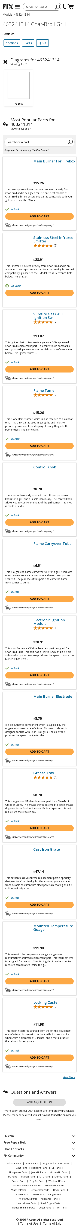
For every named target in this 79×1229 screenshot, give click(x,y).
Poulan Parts (19, 1181)
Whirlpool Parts (56, 1181)
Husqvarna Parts (18, 1172)
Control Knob (44, 467)
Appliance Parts (49, 1198)
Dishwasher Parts (54, 1185)
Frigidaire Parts (39, 1167)
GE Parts (56, 1167)
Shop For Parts (14, 1149)
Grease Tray (43, 773)
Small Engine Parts (50, 1203)
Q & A (42, 43)
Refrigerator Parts (39, 1189)
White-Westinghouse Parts (27, 1185)
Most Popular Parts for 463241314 (33, 122)
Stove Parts (22, 1194)
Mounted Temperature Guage (53, 927)
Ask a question (39, 1102)
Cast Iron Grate (46, 849)
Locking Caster (46, 1002)
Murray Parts (61, 1176)
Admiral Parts (14, 1163)
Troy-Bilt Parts (37, 1181)
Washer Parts (18, 1189)
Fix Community (14, 1156)
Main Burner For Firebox (54, 161)
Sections (12, 43)
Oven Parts (38, 1194)
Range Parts (54, 1194)
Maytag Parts (28, 1176)
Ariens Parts (32, 1163)
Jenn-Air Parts (38, 1172)
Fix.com (9, 1136)
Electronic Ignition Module (49, 621)
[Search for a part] (39, 142)
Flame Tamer (44, 390)
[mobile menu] (17, 6)
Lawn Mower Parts (26, 1203)
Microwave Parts (28, 1198)
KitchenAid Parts (58, 1172)
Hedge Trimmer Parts (23, 1207)
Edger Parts (45, 1207)
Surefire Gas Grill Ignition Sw (48, 315)
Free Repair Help (15, 1142)
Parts (28, 43)
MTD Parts (45, 1176)
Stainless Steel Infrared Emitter (53, 239)
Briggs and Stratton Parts (56, 1163)
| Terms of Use (28, 1223)
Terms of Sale (52, 1223)
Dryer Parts (59, 1189)
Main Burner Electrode (52, 696)
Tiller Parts (61, 1207)
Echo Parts (21, 1167)
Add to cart (39, 216)
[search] (57, 7)
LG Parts (12, 1176)
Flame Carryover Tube (52, 543)
